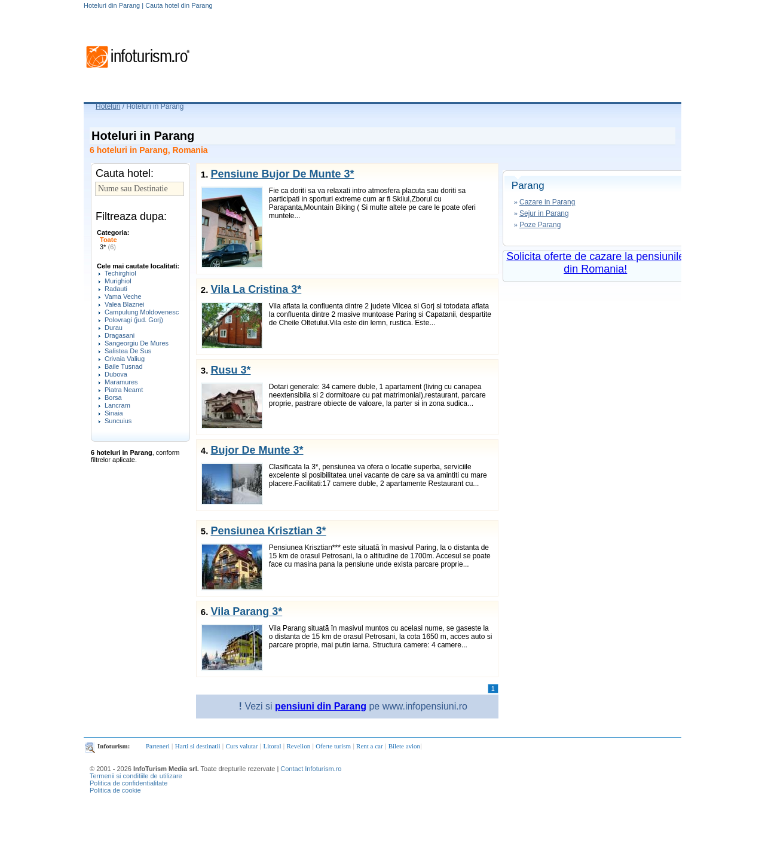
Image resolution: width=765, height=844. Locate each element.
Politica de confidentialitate (128, 783)
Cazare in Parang (547, 202)
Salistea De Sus (128, 350)
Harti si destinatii (198, 746)
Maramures (121, 382)
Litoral (272, 746)
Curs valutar (241, 746)
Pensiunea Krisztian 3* (268, 531)
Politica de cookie (115, 790)
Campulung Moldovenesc (142, 312)
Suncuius (118, 420)
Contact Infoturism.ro (310, 768)
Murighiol (118, 281)
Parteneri (158, 746)
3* (108, 246)
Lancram (117, 405)
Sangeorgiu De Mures (137, 343)
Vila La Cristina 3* (255, 289)
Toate (108, 239)
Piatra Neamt (124, 389)
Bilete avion (404, 746)
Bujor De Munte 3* (256, 450)
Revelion (298, 746)
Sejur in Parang (544, 213)
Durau (114, 327)
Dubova (116, 374)
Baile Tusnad (124, 366)
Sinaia (114, 413)
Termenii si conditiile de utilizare (136, 775)
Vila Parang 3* (246, 611)
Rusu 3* (230, 370)
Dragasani (119, 335)
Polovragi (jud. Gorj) (134, 319)
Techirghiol (120, 273)
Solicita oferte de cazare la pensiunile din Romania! (595, 262)
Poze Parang (540, 225)
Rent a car (369, 746)
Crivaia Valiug (125, 358)
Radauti (116, 288)
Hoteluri (108, 106)
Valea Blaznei (124, 304)
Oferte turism (333, 746)
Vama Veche (123, 296)
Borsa (113, 397)
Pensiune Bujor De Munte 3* (282, 174)
